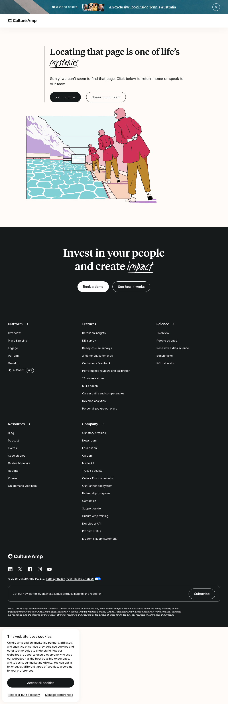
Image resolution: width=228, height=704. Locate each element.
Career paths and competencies (103, 393)
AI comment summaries (97, 355)
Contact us (89, 501)
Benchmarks (165, 355)
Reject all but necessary (24, 694)
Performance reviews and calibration (106, 370)
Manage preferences (59, 694)
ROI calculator (166, 363)
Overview (14, 333)
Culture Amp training (95, 516)
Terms (50, 578)
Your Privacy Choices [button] (80, 578)
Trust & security (92, 470)
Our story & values (94, 433)
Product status (91, 531)
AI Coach (16, 370)
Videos (12, 478)
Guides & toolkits (19, 463)
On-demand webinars (22, 485)
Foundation (89, 448)
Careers (87, 455)
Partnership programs (96, 493)
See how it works (131, 286)
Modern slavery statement (99, 538)
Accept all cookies (40, 683)
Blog (11, 433)
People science (167, 340)
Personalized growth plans (99, 408)
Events (12, 448)
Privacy (60, 578)
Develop (13, 363)
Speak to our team (106, 97)
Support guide (91, 508)
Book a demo (93, 286)
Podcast (13, 440)
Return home (65, 97)
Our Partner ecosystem (97, 485)
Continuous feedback (96, 363)
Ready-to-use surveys (97, 348)
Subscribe (202, 594)
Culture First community (97, 478)
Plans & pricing (17, 340)
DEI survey (89, 340)
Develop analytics (94, 401)
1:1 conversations (93, 378)
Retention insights (94, 333)
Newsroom (89, 440)
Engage (13, 348)
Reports (13, 470)
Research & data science (173, 348)
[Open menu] (217, 21)
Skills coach (90, 386)
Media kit (88, 463)
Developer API (91, 523)
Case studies (16, 455)
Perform (13, 355)
